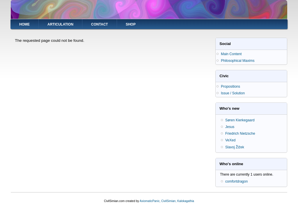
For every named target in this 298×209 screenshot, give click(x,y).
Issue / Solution (233, 93)
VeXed (230, 140)
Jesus (229, 127)
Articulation (60, 24)
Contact (99, 24)
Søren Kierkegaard (240, 120)
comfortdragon (236, 181)
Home (24, 24)
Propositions (230, 86)
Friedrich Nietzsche (240, 133)
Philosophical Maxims (237, 61)
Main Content (231, 54)
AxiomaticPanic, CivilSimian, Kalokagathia (167, 201)
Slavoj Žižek (234, 147)
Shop (131, 24)
